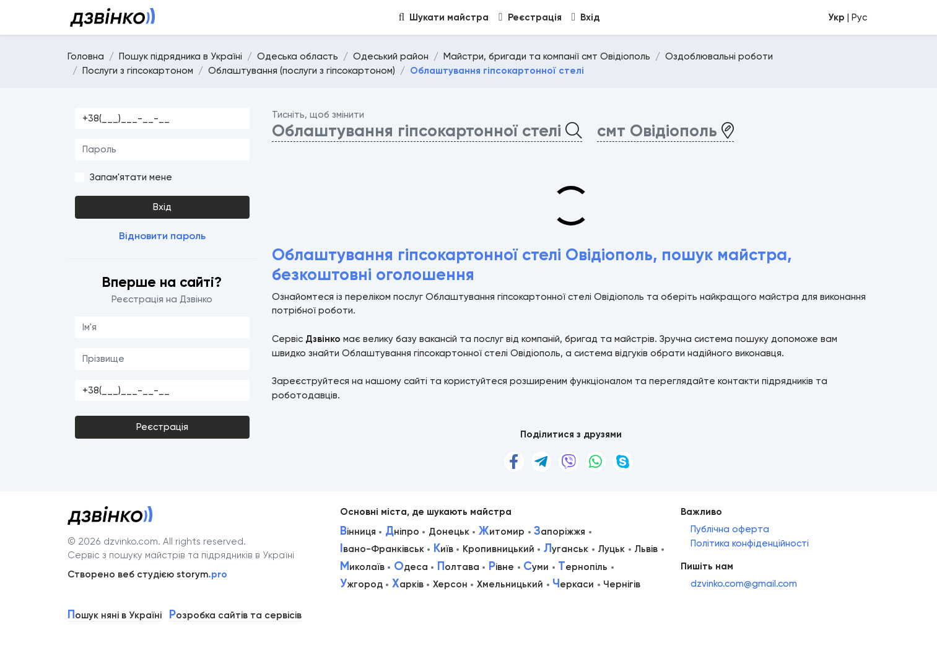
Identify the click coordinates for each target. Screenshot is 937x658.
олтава (458, 566)
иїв (443, 549)
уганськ (566, 549)
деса (411, 566)
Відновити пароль (162, 236)
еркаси (573, 584)
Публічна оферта (730, 529)
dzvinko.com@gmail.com (744, 583)
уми (536, 566)
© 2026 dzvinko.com (113, 541)
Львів (646, 549)
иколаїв (362, 566)
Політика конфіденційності (750, 543)
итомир (502, 531)
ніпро (402, 531)
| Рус (847, 17)
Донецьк (449, 531)
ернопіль (583, 566)
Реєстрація (162, 426)
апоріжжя (559, 531)
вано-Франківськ (382, 549)
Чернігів (621, 584)
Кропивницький (498, 549)
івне (501, 566)
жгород (361, 584)
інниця (358, 531)
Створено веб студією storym (147, 574)
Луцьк (611, 549)
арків (408, 584)
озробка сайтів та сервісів (235, 615)
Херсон (450, 584)
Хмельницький (510, 584)
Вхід (162, 207)
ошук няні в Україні (115, 615)
